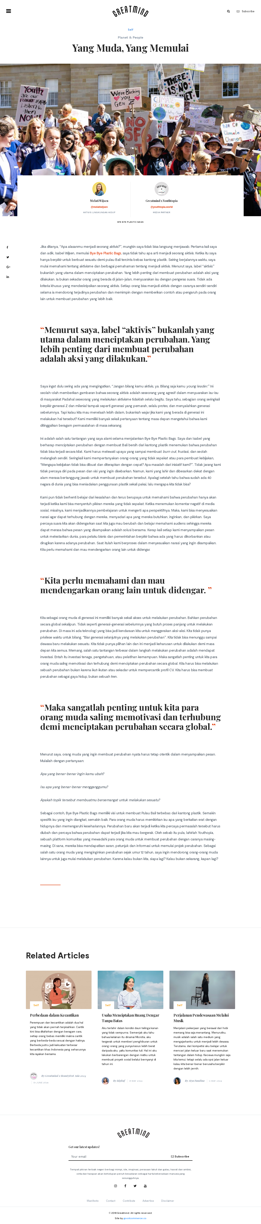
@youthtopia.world (161, 207)
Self (130, 29)
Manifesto (93, 1200)
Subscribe (245, 11)
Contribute (129, 1200)
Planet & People (130, 37)
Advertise (148, 1200)
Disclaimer (167, 1200)
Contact (110, 1200)
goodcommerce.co (135, 1218)
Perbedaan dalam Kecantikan (54, 1015)
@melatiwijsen (99, 207)
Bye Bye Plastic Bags (105, 253)
